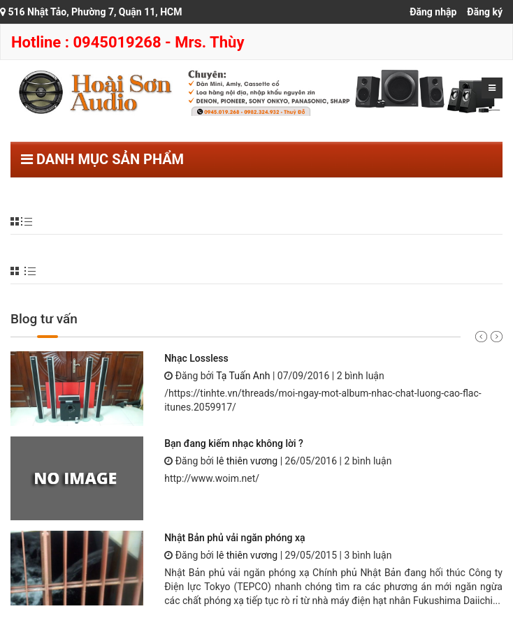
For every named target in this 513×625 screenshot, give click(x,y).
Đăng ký (485, 11)
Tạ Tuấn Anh (243, 375)
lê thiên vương (246, 460)
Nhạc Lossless (196, 358)
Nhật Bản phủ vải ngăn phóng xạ (234, 537)
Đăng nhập (433, 11)
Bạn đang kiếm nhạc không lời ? (233, 443)
